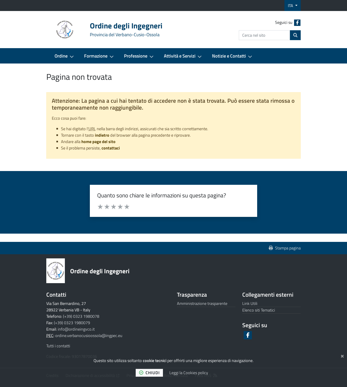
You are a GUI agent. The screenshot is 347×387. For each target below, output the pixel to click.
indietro (102, 135)
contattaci (111, 148)
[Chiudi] (342, 355)
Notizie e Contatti (229, 55)
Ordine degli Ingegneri (99, 271)
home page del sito (98, 141)
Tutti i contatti (58, 346)
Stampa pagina (285, 248)
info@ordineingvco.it (76, 329)
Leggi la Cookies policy (188, 373)
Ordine (61, 55)
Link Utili (249, 303)
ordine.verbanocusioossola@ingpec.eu (88, 335)
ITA (291, 6)
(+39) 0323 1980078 (81, 316)
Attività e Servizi (180, 55)
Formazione (95, 55)
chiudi (149, 373)
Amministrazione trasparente (202, 303)
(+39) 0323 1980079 (72, 323)
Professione (135, 55)
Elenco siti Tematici (258, 310)
